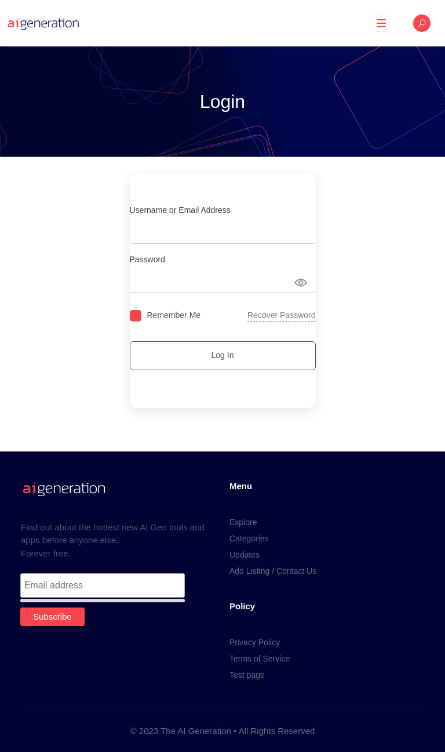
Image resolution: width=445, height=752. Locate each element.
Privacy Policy (254, 642)
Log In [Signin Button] (222, 355)
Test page (247, 674)
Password (147, 259)
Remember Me (174, 315)
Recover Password (281, 315)
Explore (243, 522)
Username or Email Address (180, 210)
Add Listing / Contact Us (272, 571)
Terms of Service (259, 658)
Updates (244, 554)
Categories (249, 538)
